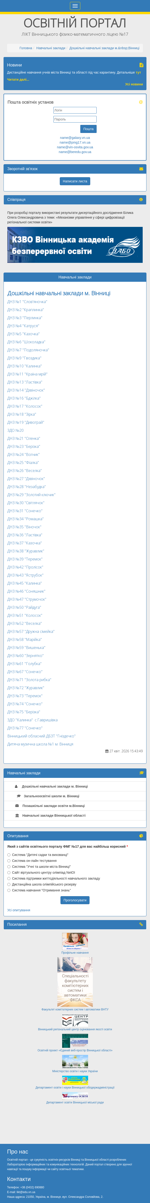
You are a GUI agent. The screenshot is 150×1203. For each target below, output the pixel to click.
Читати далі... (18, 79)
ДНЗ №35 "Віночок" (24, 526)
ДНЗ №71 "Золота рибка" (29, 679)
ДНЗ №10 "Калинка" (24, 366)
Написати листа (75, 181)
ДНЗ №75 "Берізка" (23, 711)
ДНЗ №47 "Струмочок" (26, 599)
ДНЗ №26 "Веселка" (24, 470)
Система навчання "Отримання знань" (39, 890)
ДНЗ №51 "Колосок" (24, 615)
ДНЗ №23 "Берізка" (23, 446)
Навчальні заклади (50, 48)
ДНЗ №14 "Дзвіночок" (26, 390)
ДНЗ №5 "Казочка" (23, 333)
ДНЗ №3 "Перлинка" (24, 317)
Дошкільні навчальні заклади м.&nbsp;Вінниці (104, 48)
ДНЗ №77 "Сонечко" (25, 728)
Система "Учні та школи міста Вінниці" (39, 866)
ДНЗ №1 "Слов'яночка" (27, 301)
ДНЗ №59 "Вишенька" (26, 647)
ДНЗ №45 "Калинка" (24, 583)
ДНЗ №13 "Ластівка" (24, 382)
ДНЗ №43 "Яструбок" (25, 575)
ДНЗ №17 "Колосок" (24, 406)
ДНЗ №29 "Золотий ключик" (31, 494)
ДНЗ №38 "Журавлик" (25, 551)
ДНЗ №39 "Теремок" (25, 559)
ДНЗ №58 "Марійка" (24, 639)
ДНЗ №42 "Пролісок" (25, 567)
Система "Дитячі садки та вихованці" (37, 855)
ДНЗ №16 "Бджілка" (24, 398)
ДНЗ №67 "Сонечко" (25, 671)
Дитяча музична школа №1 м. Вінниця (40, 744)
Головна (26, 48)
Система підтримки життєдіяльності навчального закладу (53, 878)
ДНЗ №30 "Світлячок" (25, 502)
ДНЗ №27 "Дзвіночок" (26, 478)
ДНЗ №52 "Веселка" (24, 623)
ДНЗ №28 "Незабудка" (26, 486)
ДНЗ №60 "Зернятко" (25, 655)
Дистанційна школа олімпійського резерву (41, 884)
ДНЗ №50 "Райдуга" (24, 607)
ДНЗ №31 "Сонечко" (25, 510)
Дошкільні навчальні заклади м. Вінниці (58, 293)
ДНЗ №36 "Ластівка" (24, 535)
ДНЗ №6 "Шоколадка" (26, 341)
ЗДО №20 (15, 430)
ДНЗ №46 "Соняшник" (26, 591)
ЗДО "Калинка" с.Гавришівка (32, 720)
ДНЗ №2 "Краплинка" (25, 309)
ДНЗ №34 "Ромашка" (25, 518)
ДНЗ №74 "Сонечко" (25, 703)
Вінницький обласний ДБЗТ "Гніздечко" (41, 736)
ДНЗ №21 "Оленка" (23, 438)
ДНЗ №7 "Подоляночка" (28, 350)
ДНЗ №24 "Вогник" (23, 454)
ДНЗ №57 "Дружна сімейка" (31, 631)
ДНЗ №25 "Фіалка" (23, 462)
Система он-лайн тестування (32, 861)
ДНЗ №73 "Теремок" (25, 695)
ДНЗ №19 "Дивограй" (25, 422)
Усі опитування (18, 910)
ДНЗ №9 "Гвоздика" (24, 358)
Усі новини (134, 84)
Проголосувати (75, 900)
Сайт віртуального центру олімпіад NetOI (41, 872)
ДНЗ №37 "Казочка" (24, 543)
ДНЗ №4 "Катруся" (23, 325)
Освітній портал (74, 23)
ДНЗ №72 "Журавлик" (25, 687)
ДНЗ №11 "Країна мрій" (27, 374)
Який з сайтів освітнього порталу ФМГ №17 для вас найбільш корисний (66, 846)
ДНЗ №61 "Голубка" (24, 663)
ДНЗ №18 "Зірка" (21, 414)
